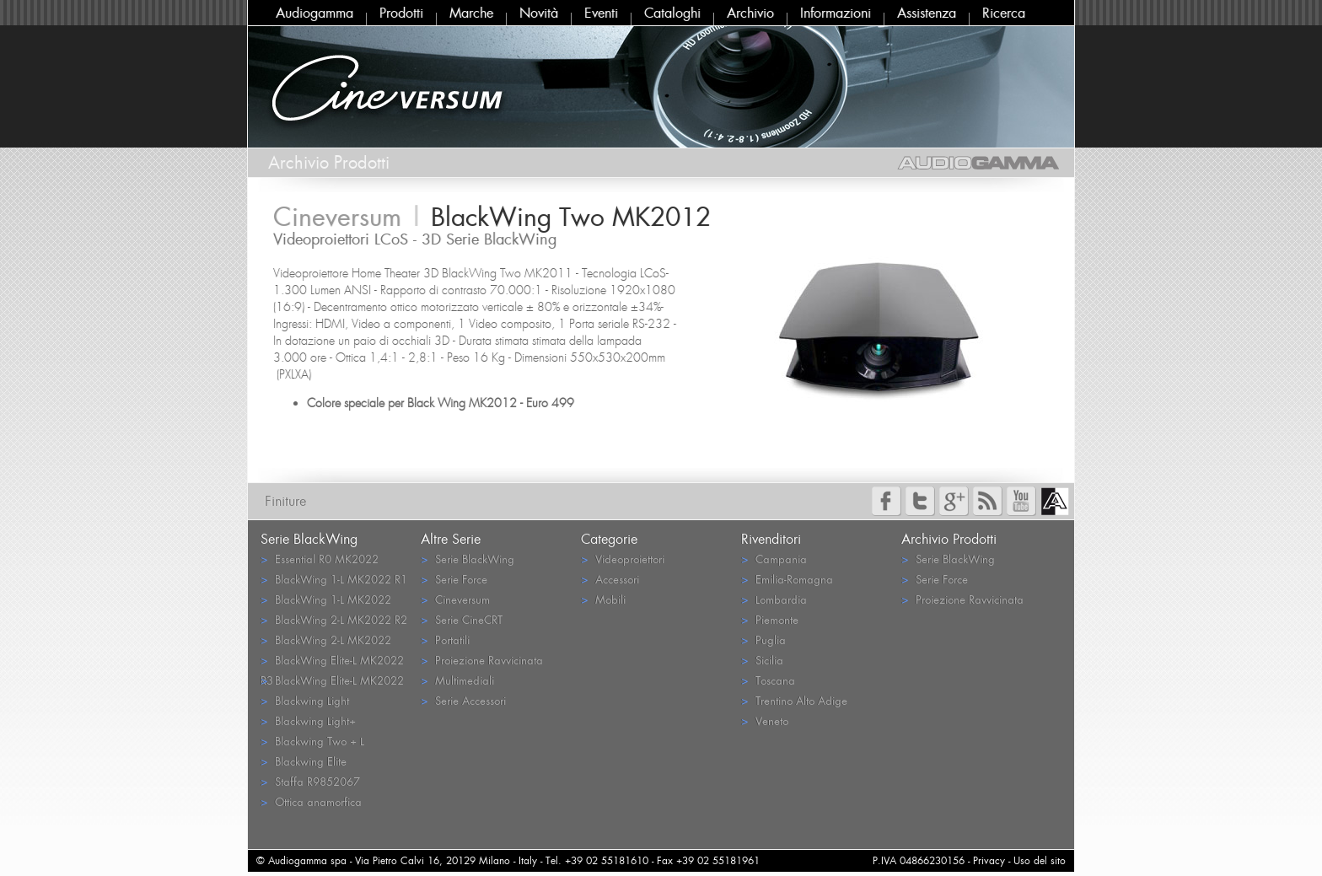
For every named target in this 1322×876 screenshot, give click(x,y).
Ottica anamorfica (311, 801)
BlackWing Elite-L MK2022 (332, 680)
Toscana (768, 680)
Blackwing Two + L (312, 741)
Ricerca (1003, 12)
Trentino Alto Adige (794, 700)
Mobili (603, 599)
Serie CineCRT (461, 619)
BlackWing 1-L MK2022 (326, 599)
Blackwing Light (305, 700)
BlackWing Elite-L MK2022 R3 (332, 661)
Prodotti (401, 12)
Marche (471, 12)
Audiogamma (314, 12)
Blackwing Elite (304, 761)
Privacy (989, 860)
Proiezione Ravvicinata (482, 660)
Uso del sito (1039, 860)
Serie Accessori (463, 700)
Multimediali (457, 680)
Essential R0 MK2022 (320, 559)
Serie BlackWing (467, 559)
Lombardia (774, 599)
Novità (538, 12)
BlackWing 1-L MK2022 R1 (334, 579)
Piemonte (769, 619)
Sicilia (762, 660)
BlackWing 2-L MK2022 (326, 639)
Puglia (763, 639)
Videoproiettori (622, 559)
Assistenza (926, 12)
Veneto (764, 720)
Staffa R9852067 (310, 781)
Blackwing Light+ (308, 720)
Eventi (601, 12)
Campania (774, 559)
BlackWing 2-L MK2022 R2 (334, 619)
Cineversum (455, 599)
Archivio (750, 12)
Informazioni (835, 12)
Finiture (285, 501)
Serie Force (454, 579)
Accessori (610, 579)
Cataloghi (672, 12)
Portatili (445, 639)
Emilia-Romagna (787, 579)
